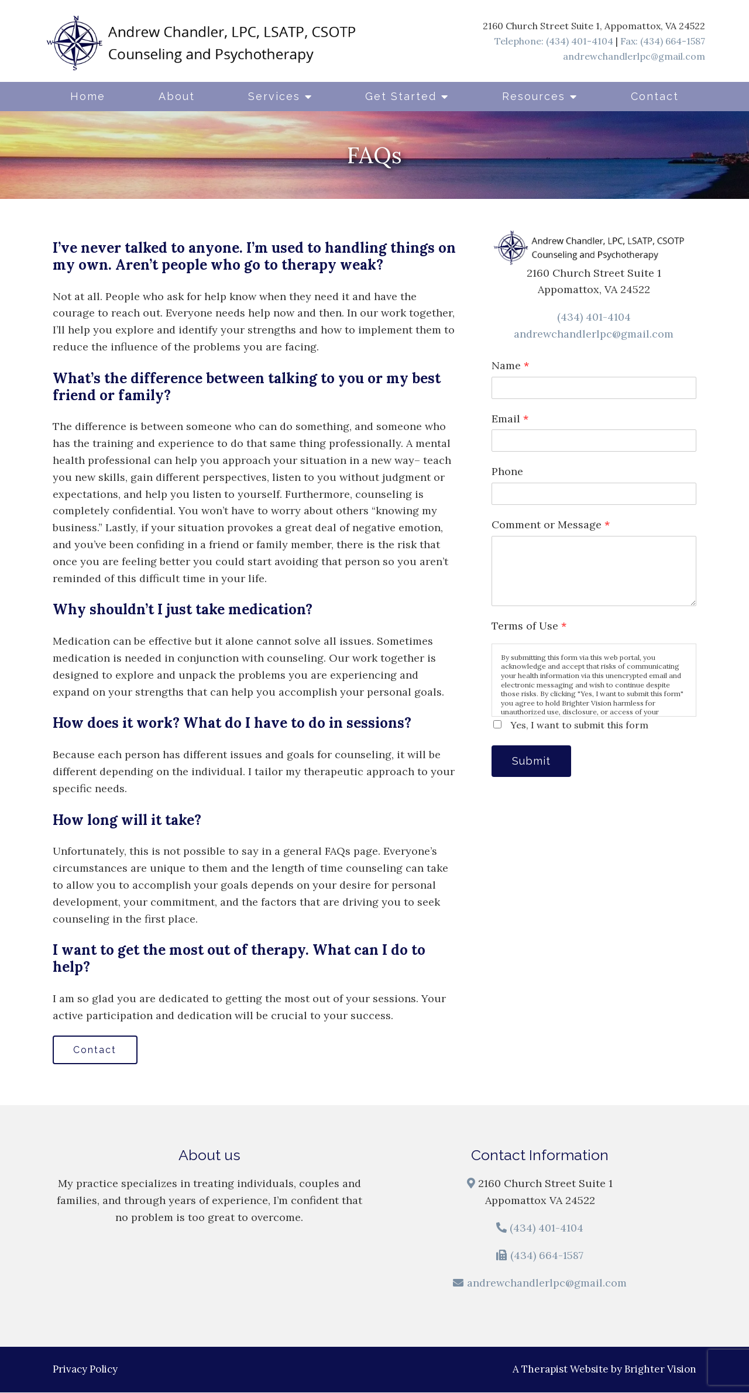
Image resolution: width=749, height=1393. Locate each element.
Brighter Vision (660, 1369)
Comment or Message (551, 524)
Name (510, 365)
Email (510, 418)
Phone (507, 471)
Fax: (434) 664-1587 (662, 41)
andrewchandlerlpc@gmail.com (634, 56)
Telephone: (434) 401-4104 (553, 41)
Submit (532, 761)
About (177, 96)
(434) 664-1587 (546, 1256)
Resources (533, 96)
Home (87, 96)
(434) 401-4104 (594, 317)
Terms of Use (529, 625)
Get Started (401, 96)
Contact (655, 96)
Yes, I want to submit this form (579, 725)
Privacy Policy (85, 1369)
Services (274, 96)
